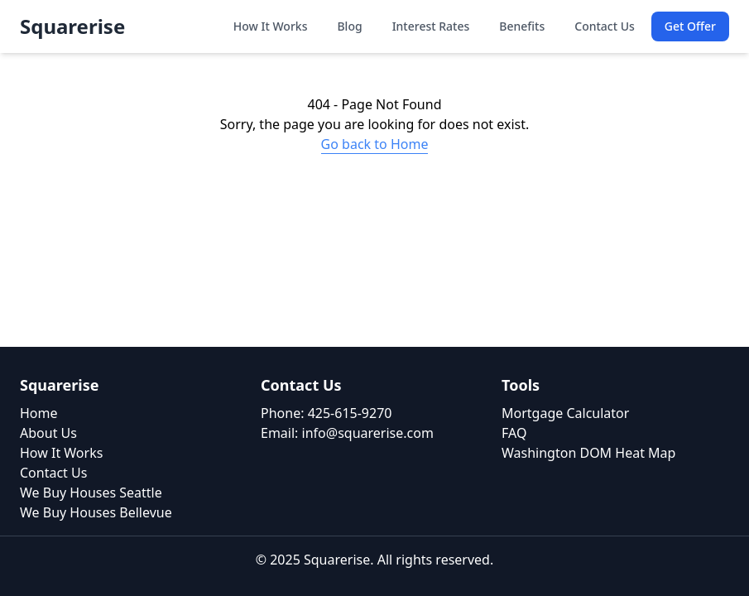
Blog (349, 26)
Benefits (522, 26)
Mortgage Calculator (565, 413)
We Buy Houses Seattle (91, 492)
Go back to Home (375, 144)
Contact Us (604, 26)
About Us (48, 433)
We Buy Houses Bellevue (96, 512)
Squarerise (72, 26)
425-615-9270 (350, 413)
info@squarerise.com (368, 433)
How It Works (270, 26)
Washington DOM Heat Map (588, 453)
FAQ (514, 433)
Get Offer (690, 26)
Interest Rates (431, 26)
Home (39, 413)
